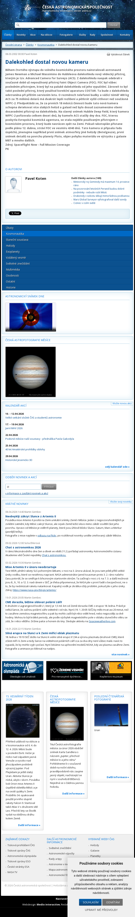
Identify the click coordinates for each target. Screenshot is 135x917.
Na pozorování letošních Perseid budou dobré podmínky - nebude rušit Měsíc (98, 190)
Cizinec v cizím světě (84, 203)
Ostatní (10, 281)
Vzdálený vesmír (16, 257)
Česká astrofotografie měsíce (27, 340)
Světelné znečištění (18, 263)
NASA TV (12, 872)
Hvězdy (10, 245)
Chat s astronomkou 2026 (23, 547)
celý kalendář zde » (117, 466)
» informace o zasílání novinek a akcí (26, 493)
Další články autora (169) (86, 178)
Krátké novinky (16, 504)
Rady (92, 34)
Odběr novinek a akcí (21, 477)
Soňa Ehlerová (32, 543)
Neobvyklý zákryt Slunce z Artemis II (30, 516)
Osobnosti (12, 275)
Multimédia (13, 269)
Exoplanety (13, 251)
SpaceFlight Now (25, 144)
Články (8, 34)
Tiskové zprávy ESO (19, 861)
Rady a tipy (55, 859)
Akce (33, 34)
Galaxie (94, 850)
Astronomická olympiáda (22, 856)
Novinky (21, 34)
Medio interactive (48, 904)
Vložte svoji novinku (121, 501)
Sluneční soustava (17, 239)
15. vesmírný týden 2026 (19, 697)
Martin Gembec (32, 512)
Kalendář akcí (15, 405)
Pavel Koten (30, 54)
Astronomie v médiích (61, 864)
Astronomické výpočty (61, 853)
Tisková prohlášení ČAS (21, 845)
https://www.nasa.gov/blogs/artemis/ (34, 590)
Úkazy (9, 227)
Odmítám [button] (113, 902)
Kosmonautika (46, 44)
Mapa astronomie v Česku (64, 869)
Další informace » (29, 825)
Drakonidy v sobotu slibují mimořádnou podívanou (101, 196)
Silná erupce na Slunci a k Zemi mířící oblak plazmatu (42, 633)
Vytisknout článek (120, 54)
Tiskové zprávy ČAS (19, 850)
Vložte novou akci (122, 403)
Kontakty (125, 34)
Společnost (107, 34)
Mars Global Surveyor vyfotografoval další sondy (100, 199)
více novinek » (121, 654)
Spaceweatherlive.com (102, 621)
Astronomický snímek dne (24, 296)
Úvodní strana (13, 44)
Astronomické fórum (60, 875)
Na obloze (46, 34)
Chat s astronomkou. (54, 555)
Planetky (95, 856)
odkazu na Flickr (47, 535)
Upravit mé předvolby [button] (101, 910)
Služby (82, 34)
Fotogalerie (66, 34)
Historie (11, 287)
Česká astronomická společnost (32, 885)
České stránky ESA (18, 866)
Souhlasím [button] (90, 902)
